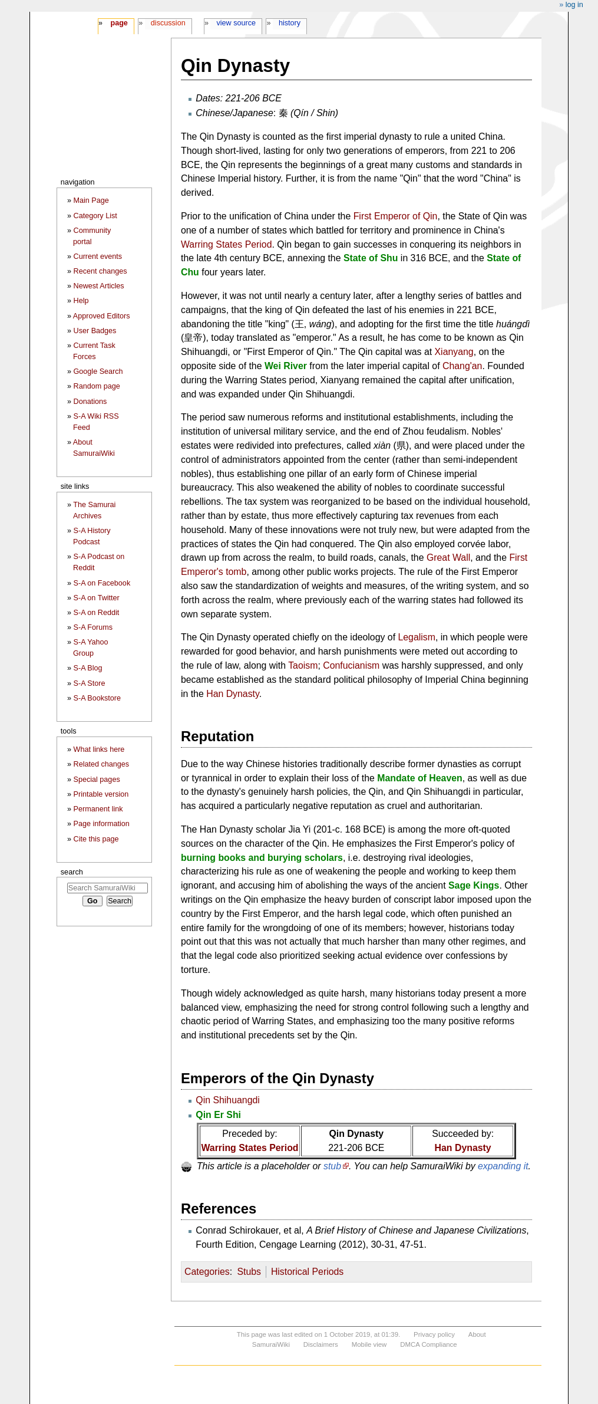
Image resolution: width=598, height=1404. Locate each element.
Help (81, 301)
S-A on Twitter (97, 598)
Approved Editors (101, 316)
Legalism (416, 637)
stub (332, 1166)
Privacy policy (434, 1334)
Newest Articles (99, 286)
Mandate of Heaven (419, 778)
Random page (97, 386)
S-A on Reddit (97, 613)
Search (72, 871)
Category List (95, 216)
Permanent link (98, 809)
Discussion (168, 23)
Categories (207, 1272)
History (289, 23)
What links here (99, 749)
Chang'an (462, 366)
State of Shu (370, 258)
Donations (90, 401)
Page (118, 23)
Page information (102, 824)
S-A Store (89, 683)
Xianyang (454, 352)
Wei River (286, 366)
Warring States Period (226, 244)
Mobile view (369, 1344)
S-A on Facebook (102, 583)
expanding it (503, 1166)
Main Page (91, 200)
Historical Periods (307, 1272)
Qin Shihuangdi (227, 1100)
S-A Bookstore (97, 698)
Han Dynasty (232, 694)
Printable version (101, 794)
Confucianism (351, 665)
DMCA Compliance (428, 1344)
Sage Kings (473, 885)
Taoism (303, 665)
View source (236, 23)
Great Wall (448, 558)
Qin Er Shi (218, 1115)
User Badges (95, 331)
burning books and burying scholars (262, 858)
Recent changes (100, 271)
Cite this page (96, 839)
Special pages (97, 779)
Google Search (98, 371)
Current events (98, 256)
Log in (574, 5)
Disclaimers (320, 1344)
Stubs (249, 1272)
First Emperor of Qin (395, 216)
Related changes (102, 764)
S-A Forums (93, 627)
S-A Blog (88, 668)
